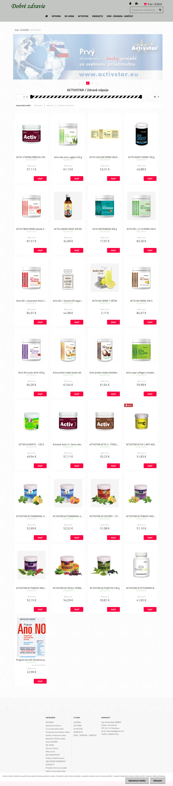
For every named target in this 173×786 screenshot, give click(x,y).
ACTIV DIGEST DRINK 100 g (141, 157)
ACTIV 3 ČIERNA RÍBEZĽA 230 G (31, 157)
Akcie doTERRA (52, 741)
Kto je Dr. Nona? (52, 748)
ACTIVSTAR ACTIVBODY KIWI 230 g (141, 516)
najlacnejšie (38, 105)
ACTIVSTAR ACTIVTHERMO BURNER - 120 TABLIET (141, 588)
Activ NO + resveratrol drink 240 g (31, 300)
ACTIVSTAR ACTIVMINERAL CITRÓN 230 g (31, 516)
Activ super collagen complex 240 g (141, 372)
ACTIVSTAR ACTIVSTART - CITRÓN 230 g (104, 516)
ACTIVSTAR (24, 29)
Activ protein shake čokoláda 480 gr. (104, 372)
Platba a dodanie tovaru (55, 758)
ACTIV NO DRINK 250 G (141, 300)
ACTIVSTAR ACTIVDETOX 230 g (104, 588)
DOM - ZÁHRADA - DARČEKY (85, 735)
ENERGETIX (78, 732)
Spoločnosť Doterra (53, 725)
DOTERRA (50, 722)
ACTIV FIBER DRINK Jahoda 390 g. (31, 229)
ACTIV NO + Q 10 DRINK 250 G (141, 229)
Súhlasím (157, 780)
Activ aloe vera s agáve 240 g (68, 157)
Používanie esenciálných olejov (58, 732)
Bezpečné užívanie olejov (55, 738)
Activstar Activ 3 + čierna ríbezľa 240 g (68, 444)
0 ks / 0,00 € (155, 4)
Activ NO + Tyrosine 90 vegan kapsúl (68, 300)
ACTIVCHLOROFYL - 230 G (31, 444)
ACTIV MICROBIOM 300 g (104, 229)
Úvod (17, 29)
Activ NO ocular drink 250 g (31, 372)
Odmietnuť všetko (137, 780)
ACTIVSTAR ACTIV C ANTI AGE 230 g (141, 444)
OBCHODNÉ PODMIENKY (56, 761)
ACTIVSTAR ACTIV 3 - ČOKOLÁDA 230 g (104, 444)
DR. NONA (50, 745)
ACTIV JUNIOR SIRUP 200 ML (68, 229)
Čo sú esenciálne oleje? (55, 728)
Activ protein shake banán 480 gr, (68, 372)
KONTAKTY (50, 764)
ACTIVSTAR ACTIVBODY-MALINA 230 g (31, 588)
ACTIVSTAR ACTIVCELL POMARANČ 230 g (68, 588)
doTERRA (77, 722)
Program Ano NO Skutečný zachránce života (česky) (31, 660)
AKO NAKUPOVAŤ (53, 754)
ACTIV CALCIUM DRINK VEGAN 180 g (104, 157)
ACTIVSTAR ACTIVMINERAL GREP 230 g (68, 516)
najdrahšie (50, 105)
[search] (160, 9)
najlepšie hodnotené (66, 105)
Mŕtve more (50, 751)
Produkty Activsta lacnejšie (56, 767)
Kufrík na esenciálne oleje (56, 771)
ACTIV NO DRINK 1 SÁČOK (104, 300)
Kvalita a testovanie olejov (56, 735)
